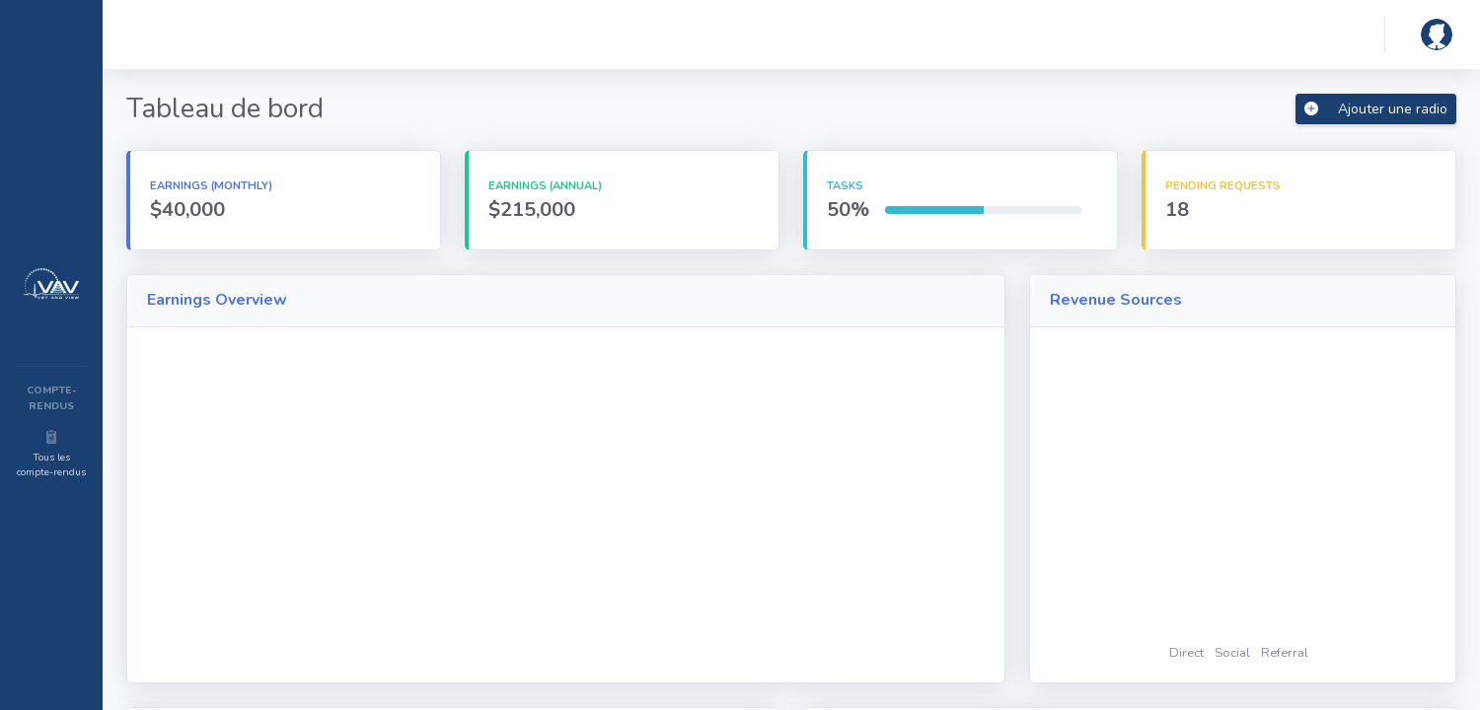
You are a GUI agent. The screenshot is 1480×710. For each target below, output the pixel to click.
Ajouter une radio (1375, 109)
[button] (1432, 34)
